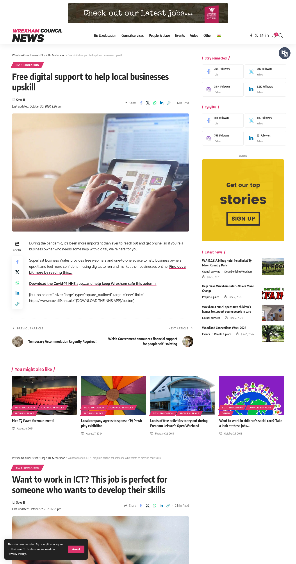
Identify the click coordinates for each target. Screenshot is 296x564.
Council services (211, 268)
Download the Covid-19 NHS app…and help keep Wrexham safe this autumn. (92, 283)
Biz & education (27, 64)
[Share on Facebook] (141, 102)
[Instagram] (261, 35)
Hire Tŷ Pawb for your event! (33, 421)
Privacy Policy (17, 553)
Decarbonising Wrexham (239, 268)
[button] (76, 549)
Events (206, 330)
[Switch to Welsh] (219, 35)
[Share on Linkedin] (162, 102)
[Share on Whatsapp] (155, 102)
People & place (210, 293)
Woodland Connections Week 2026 (224, 324)
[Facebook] (251, 35)
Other (226, 413)
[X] (256, 35)
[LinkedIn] (267, 35)
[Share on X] (148, 102)
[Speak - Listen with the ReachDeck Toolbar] (285, 53)
